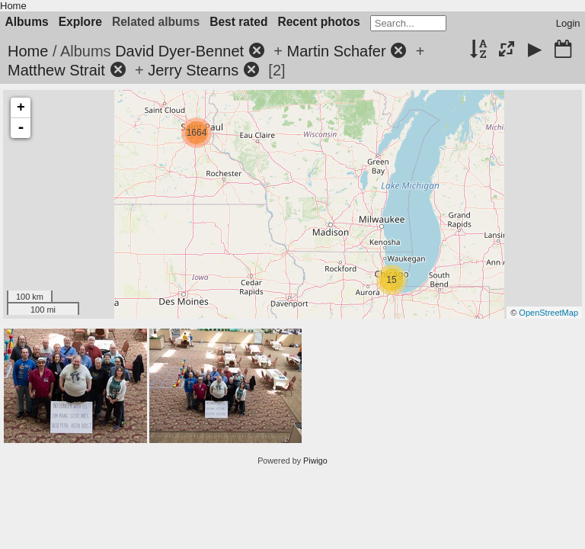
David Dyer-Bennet (179, 51)
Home (13, 5)
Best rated (238, 21)
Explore (80, 21)
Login (568, 23)
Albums (27, 21)
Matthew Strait (56, 70)
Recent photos (318, 21)
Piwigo (315, 460)
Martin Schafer (336, 51)
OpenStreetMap (548, 312)
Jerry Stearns (193, 70)
